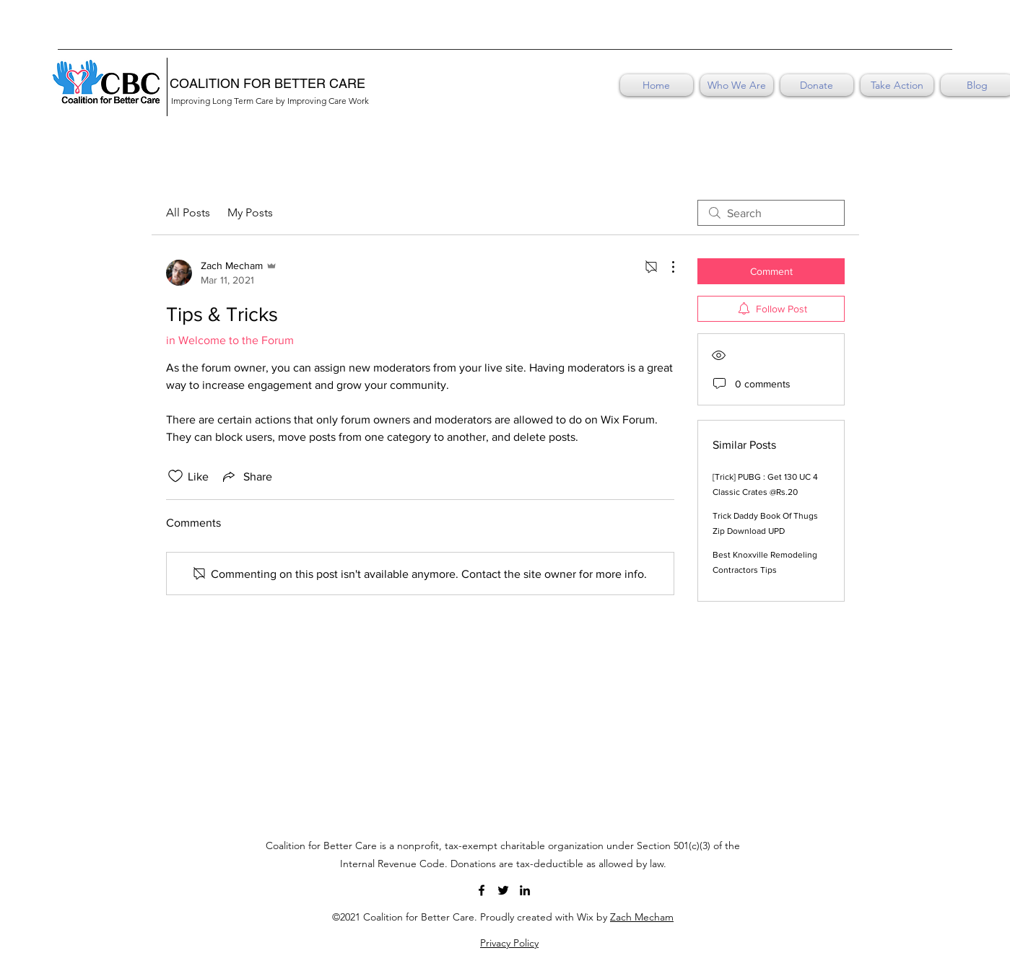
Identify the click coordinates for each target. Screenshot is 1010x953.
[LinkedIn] (525, 890)
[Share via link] (246, 476)
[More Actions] (665, 267)
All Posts (188, 212)
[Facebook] (481, 890)
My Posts (250, 212)
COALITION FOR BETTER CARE (267, 83)
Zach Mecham (642, 916)
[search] (771, 213)
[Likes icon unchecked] (175, 476)
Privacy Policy (509, 942)
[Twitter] (503, 890)
